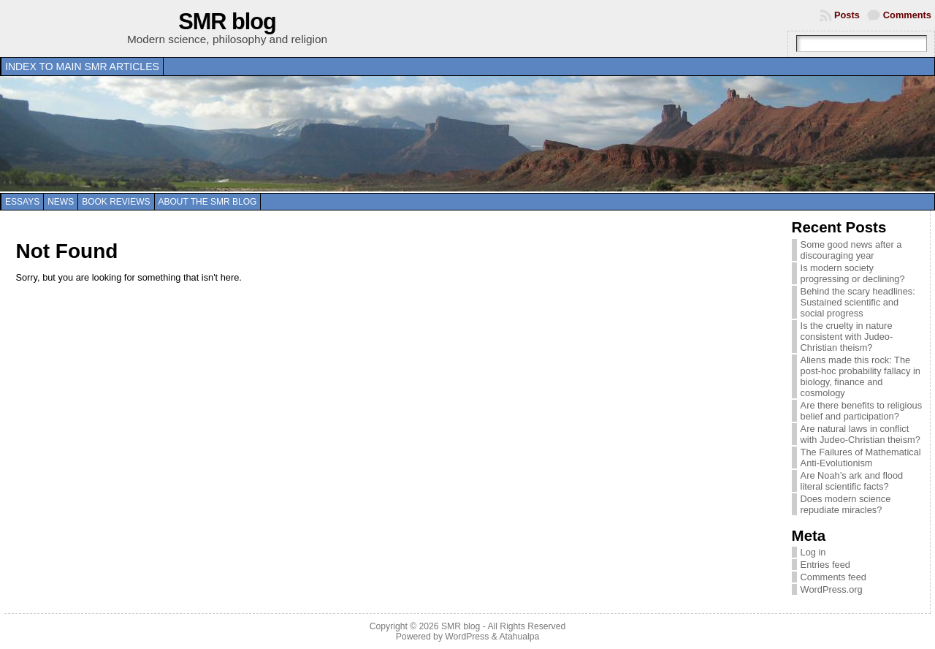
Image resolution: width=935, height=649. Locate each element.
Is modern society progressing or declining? (853, 273)
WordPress (467, 636)
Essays (22, 202)
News (60, 202)
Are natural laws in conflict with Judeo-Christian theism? (860, 434)
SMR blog (227, 21)
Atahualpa (519, 636)
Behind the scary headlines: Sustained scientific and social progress (858, 302)
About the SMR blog (208, 202)
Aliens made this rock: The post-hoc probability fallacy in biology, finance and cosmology (860, 376)
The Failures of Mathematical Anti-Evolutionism (861, 457)
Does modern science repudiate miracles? (846, 504)
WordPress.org (832, 589)
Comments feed (833, 577)
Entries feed (825, 564)
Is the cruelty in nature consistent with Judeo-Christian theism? (847, 336)
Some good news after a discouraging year (851, 250)
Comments (907, 15)
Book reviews (116, 202)
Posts (847, 15)
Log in (813, 552)
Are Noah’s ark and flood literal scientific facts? (852, 481)
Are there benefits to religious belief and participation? (861, 411)
